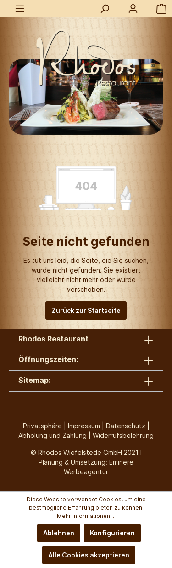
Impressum (84, 426)
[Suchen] (104, 8)
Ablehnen (58, 533)
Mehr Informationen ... (86, 515)
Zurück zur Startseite (86, 310)
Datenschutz (125, 426)
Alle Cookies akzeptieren (88, 555)
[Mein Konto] (133, 8)
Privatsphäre (42, 426)
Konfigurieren (112, 533)
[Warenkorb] (161, 8)
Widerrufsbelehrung (123, 435)
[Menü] (19, 8)
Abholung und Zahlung (52, 435)
